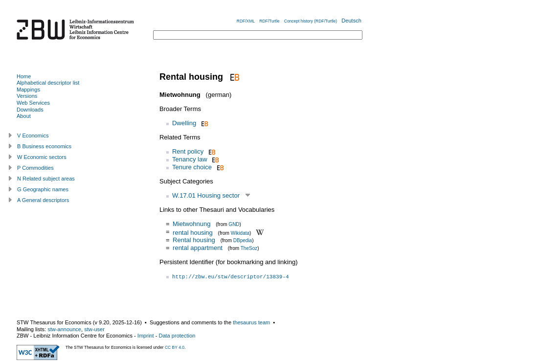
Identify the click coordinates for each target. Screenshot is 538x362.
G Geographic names (42, 189)
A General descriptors (43, 200)
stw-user (94, 329)
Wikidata (240, 232)
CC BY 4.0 (174, 347)
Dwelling (184, 123)
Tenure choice (192, 167)
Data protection (176, 336)
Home (24, 76)
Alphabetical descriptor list (48, 83)
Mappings (28, 89)
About (24, 116)
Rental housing (194, 240)
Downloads (30, 110)
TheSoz (249, 248)
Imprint (145, 336)
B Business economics (44, 146)
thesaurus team (251, 322)
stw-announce (64, 329)
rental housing (193, 232)
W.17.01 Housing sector (206, 195)
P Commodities (35, 168)
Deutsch (351, 20)
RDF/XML (246, 21)
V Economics (32, 135)
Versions (27, 96)
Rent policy (187, 151)
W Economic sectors (42, 157)
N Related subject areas (46, 178)
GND (233, 224)
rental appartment (198, 247)
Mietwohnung (191, 223)
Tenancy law (189, 159)
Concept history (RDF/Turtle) (310, 21)
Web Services (33, 103)
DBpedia (242, 240)
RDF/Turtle (269, 21)
